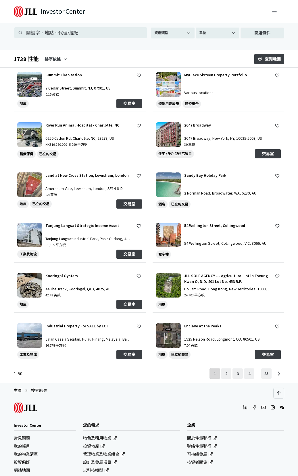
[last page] (266, 373)
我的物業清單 (26, 454)
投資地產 (94, 446)
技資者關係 (200, 462)
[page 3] (237, 373)
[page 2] (226, 373)
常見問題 (22, 438)
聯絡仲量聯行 (202, 446)
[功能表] (274, 11)
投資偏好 (22, 462)
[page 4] (249, 373)
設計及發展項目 (100, 462)
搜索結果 (39, 390)
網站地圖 (22, 470)
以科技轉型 (96, 470)
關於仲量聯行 (202, 438)
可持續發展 (200, 454)
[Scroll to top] (278, 393)
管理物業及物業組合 (104, 454)
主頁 (18, 390)
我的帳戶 (22, 446)
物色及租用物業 (100, 438)
